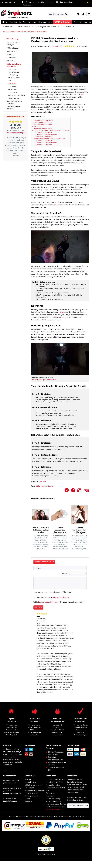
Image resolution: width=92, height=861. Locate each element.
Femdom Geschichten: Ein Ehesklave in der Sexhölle (79, 530)
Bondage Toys (12, 51)
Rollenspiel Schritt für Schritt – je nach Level (49, 139)
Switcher (51, 486)
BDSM (81, 94)
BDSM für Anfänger (13, 72)
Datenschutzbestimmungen (48, 602)
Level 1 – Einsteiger (44, 132)
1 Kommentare (57, 46)
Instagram (31, 754)
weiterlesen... (8, 764)
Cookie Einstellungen (53, 798)
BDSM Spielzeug (13, 48)
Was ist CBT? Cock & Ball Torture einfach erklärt (41, 530)
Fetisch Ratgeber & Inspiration (13, 107)
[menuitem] (58, 15)
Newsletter (29, 801)
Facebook (26, 749)
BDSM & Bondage (12, 39)
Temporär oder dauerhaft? (42, 120)
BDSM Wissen (12, 84)
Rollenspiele (11, 57)
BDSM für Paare (12, 69)
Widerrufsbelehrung (53, 801)
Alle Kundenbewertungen (15, 132)
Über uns (28, 779)
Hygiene (62, 312)
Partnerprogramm (31, 793)
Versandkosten (30, 782)
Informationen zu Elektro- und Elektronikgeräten (55, 780)
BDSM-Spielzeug (13, 75)
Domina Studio (12, 89)
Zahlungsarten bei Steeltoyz (31, 797)
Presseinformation (53, 785)
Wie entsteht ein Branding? (42, 124)
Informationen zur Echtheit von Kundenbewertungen (56, 805)
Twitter (31, 749)
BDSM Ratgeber (12, 92)
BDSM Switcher (41, 486)
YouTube (26, 754)
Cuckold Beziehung (13, 98)
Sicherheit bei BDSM (14, 78)
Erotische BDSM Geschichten (16, 95)
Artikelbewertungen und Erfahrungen (34, 786)
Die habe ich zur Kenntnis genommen (59, 602)
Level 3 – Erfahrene (44, 136)
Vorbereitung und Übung (42, 122)
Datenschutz (50, 793)
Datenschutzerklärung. (61, 597)
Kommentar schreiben (44, 561)
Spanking (10, 54)
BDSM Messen (12, 86)
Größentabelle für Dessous (34, 790)
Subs (54, 205)
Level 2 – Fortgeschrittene (46, 134)
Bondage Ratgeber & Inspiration (14, 102)
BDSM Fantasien (13, 81)
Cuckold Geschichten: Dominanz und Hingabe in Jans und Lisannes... (60, 530)
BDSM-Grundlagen (39, 379)
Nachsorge (36, 126)
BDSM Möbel (11, 61)
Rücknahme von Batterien (55, 787)
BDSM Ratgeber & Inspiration (14, 65)
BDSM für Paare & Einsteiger (13, 43)
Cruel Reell (42, 481)
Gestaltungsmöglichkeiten (42, 128)
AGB (47, 790)
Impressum (50, 796)
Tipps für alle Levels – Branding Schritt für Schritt (50, 130)
